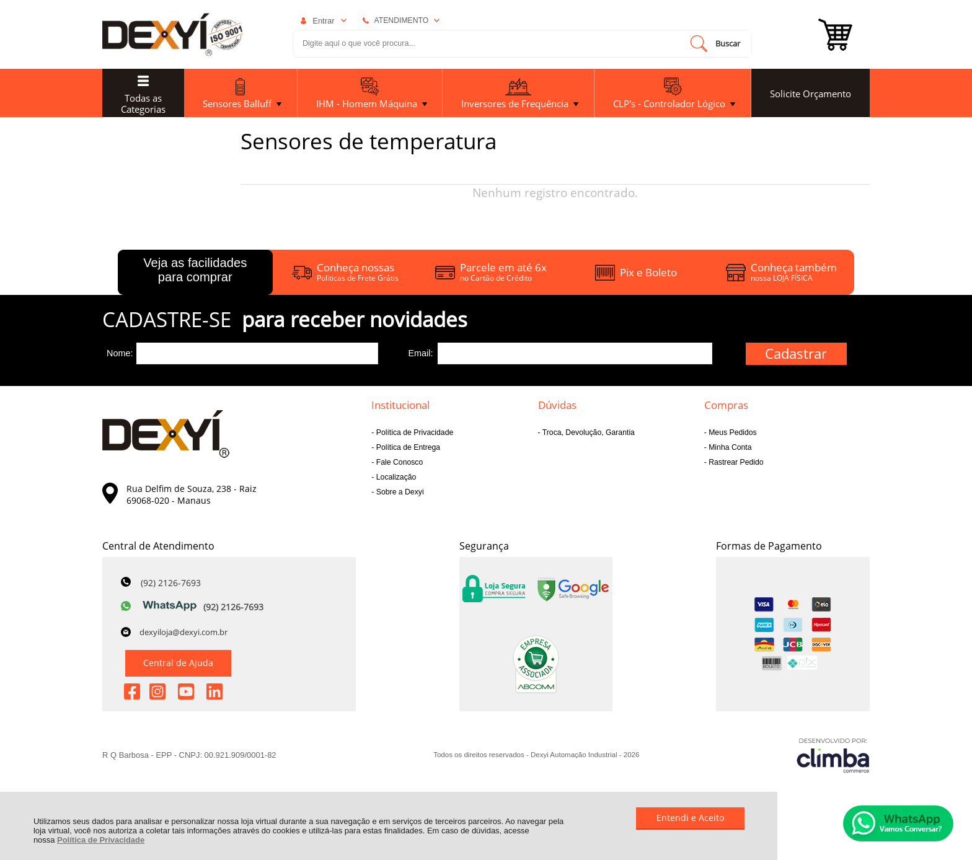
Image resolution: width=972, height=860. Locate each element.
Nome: (120, 353)
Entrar (323, 20)
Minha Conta (729, 447)
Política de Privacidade (100, 840)
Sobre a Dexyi (398, 492)
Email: (420, 353)
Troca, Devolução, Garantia (588, 432)
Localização (395, 477)
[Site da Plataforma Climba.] (833, 755)
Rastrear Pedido (735, 462)
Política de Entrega (407, 447)
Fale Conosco (398, 462)
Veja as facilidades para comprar (195, 270)
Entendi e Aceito (690, 817)
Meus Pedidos (732, 432)
